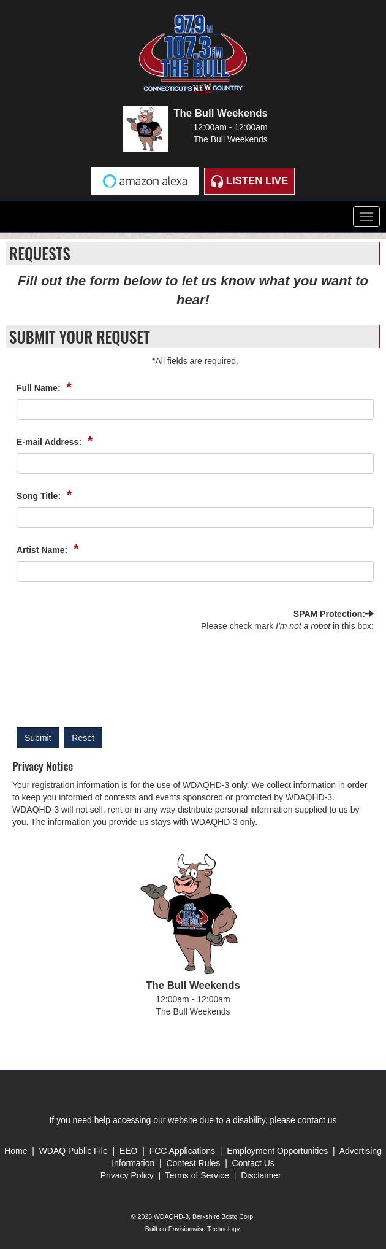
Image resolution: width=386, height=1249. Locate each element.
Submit (38, 738)
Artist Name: (43, 550)
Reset (83, 738)
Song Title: (40, 496)
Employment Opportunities (277, 1151)
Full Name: (39, 388)
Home (15, 1151)
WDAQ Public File (73, 1151)
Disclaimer (261, 1175)
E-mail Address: (50, 442)
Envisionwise (187, 1228)
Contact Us (253, 1163)
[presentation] (67, 676)
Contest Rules (193, 1163)
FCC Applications (182, 1151)
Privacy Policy (127, 1175)
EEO (129, 1151)
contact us (317, 1120)
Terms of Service (198, 1175)
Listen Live (250, 181)
